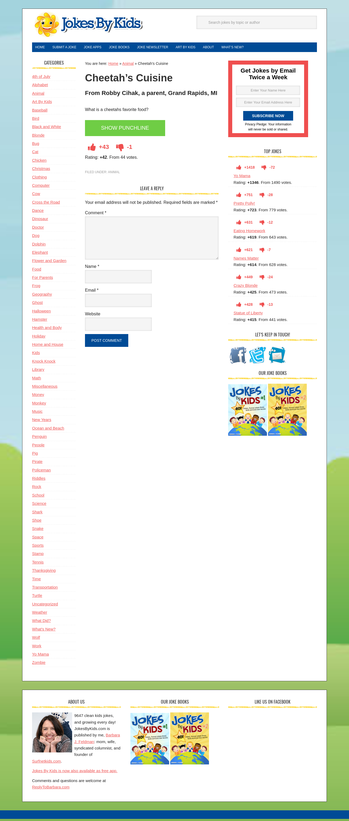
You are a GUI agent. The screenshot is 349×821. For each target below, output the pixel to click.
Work (36, 648)
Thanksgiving (44, 572)
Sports (38, 547)
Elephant (40, 254)
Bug (35, 145)
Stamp (38, 555)
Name (92, 268)
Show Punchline (128, 130)
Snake (38, 530)
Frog (36, 287)
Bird (35, 120)
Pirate (37, 463)
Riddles (38, 480)
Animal (128, 66)
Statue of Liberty (248, 315)
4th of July (41, 78)
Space (38, 539)
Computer (41, 187)
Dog (36, 237)
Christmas (41, 170)
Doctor (38, 229)
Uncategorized (45, 606)
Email (92, 292)
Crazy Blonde (246, 287)
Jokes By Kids (88, 24)
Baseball (40, 112)
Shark (37, 514)
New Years (41, 421)
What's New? (44, 631)
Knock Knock (44, 363)
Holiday (38, 338)
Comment (95, 215)
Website (92, 316)
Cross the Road (46, 204)
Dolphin (39, 246)
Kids (36, 354)
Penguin (39, 438)
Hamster (39, 321)
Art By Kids (42, 103)
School (38, 497)
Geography (42, 296)
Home (113, 66)
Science (39, 505)
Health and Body (47, 329)
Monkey (39, 405)
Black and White (46, 128)
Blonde (38, 137)
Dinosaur (40, 221)
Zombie (38, 664)
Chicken (39, 162)
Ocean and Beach (48, 430)
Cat (35, 154)
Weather (39, 614)
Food (36, 271)
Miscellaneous (44, 388)
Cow (36, 195)
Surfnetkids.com (46, 763)
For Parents (42, 279)
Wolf (36, 639)
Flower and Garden (49, 262)
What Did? (41, 622)
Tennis (38, 564)
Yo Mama (242, 178)
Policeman (41, 472)
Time (36, 581)
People (38, 447)
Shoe (36, 522)
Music (37, 413)
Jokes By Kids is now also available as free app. (74, 773)
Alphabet (40, 87)
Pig (35, 455)
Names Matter (246, 260)
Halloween (41, 313)
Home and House (47, 346)
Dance (38, 212)
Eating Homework (249, 233)
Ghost (37, 304)
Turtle (37, 597)
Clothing (39, 179)
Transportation (45, 589)
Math (36, 380)
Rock (36, 488)
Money (38, 396)
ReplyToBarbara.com (50, 789)
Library (38, 371)
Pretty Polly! (244, 205)
